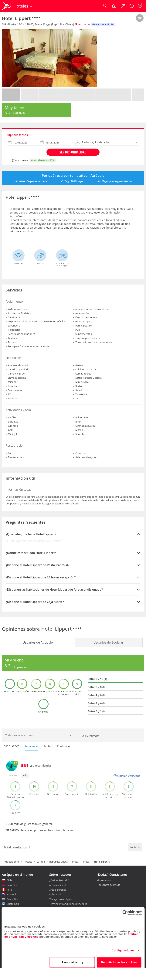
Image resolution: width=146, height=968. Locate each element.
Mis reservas (104, 880)
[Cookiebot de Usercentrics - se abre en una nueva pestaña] (125, 910)
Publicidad (55, 894)
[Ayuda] (131, 6)
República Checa (58, 861)
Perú (9, 889)
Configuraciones (123, 947)
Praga (75, 861)
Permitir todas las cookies (119, 959)
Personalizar (72, 959)
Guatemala (13, 903)
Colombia (12, 885)
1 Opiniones (19, 112)
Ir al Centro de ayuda (108, 884)
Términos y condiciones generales (68, 903)
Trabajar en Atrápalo (60, 899)
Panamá (11, 894)
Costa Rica (12, 899)
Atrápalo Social (57, 885)
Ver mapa (82, 24)
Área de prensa (57, 889)
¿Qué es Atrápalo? (59, 880)
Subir (135, 847)
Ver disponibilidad (73, 152)
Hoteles (27, 861)
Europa (41, 861)
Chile (9, 880)
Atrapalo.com (11, 861)
